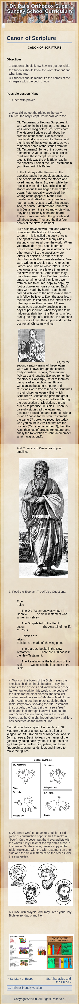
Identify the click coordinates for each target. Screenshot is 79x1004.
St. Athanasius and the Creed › (58, 980)
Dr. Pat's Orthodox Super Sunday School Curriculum (39, 8)
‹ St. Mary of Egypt (20, 978)
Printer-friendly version (27, 987)
